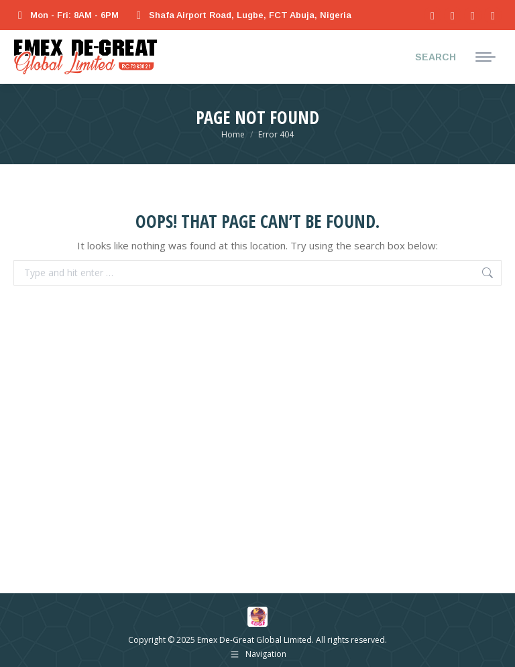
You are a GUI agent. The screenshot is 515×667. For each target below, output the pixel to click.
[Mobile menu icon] (485, 57)
